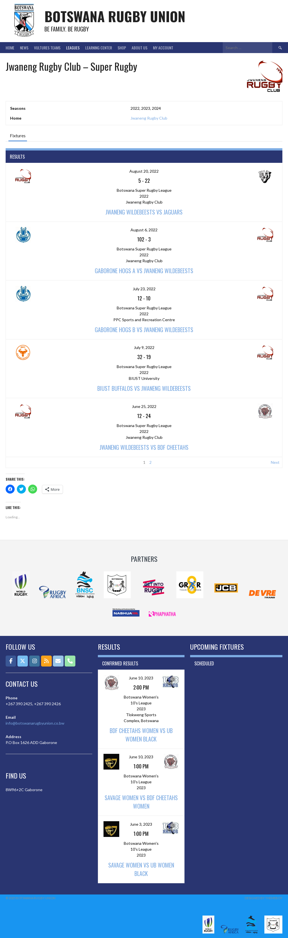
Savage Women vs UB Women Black (141, 869)
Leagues (73, 48)
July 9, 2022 (144, 347)
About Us (139, 48)
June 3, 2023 (141, 824)
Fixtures (18, 135)
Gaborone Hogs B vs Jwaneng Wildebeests (144, 329)
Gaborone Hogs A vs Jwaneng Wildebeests (144, 270)
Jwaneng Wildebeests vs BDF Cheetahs (144, 447)
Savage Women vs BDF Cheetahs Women (141, 801)
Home (10, 48)
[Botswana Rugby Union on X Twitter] (22, 661)
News (24, 48)
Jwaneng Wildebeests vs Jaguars (144, 212)
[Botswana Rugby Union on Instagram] (34, 661)
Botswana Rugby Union (114, 16)
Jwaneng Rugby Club (148, 118)
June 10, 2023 (141, 677)
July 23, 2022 (144, 288)
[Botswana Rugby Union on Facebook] (11, 661)
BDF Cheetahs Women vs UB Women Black (141, 734)
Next (275, 462)
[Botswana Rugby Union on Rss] (46, 661)
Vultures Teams (47, 48)
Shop (122, 48)
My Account (163, 48)
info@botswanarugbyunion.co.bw (35, 723)
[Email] (58, 661)
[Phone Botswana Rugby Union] (70, 661)
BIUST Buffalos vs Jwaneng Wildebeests (144, 388)
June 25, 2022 (144, 406)
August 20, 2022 (144, 171)
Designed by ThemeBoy (263, 898)
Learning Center (98, 48)
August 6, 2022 (144, 229)
